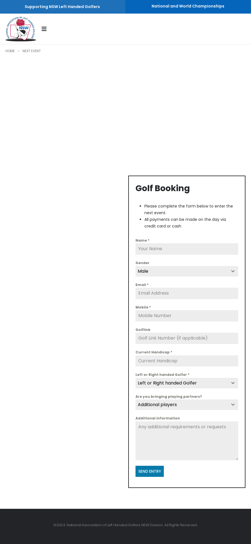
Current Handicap (153, 352)
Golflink (142, 329)
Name (142, 240)
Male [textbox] (143, 271)
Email (142, 284)
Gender (142, 262)
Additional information (157, 418)
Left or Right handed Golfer (162, 374)
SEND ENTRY (149, 471)
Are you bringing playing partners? (168, 396)
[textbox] (181, 383)
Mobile (143, 307)
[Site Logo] (21, 28)
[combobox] (186, 271)
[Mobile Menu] (46, 29)
